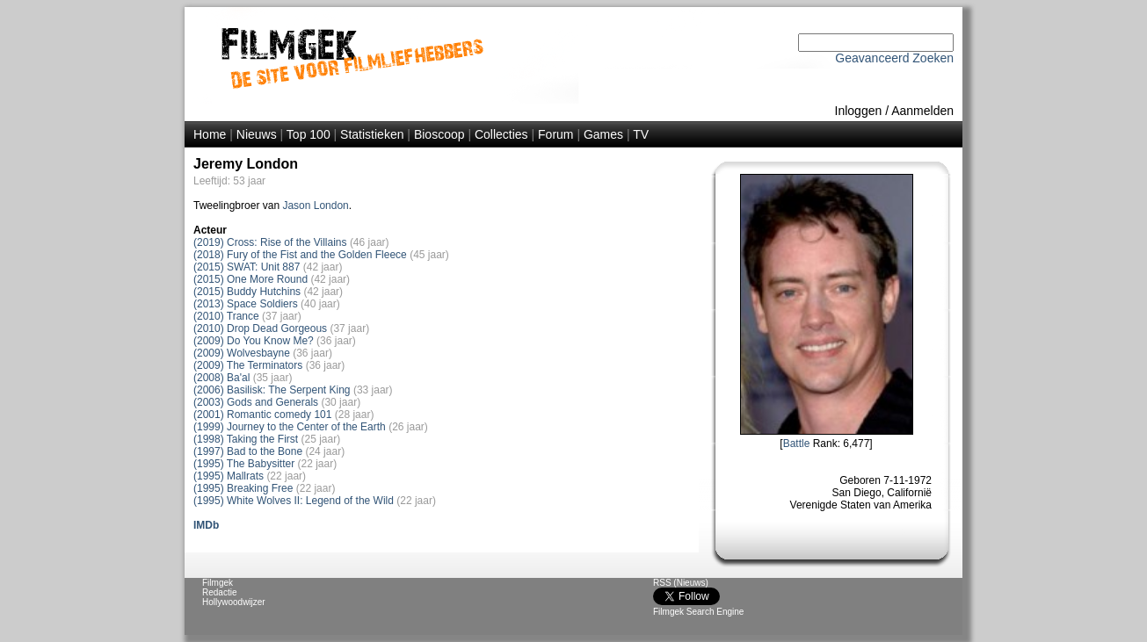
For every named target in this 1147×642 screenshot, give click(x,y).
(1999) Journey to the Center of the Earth (289, 427)
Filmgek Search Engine (698, 612)
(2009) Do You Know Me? (253, 341)
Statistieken (371, 134)
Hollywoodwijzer (233, 602)
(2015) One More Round (250, 279)
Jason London (315, 205)
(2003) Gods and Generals (255, 402)
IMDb (206, 525)
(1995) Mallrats (228, 476)
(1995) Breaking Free (243, 488)
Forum (555, 134)
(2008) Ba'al (221, 377)
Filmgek (217, 583)
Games (603, 134)
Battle (796, 443)
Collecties (501, 134)
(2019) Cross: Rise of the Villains (270, 242)
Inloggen (858, 111)
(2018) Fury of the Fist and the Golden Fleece (300, 255)
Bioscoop (439, 134)
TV (641, 134)
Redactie (219, 592)
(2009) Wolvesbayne (241, 353)
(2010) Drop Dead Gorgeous (260, 328)
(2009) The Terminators (247, 365)
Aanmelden (922, 111)
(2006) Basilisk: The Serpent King (272, 390)
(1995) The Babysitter (243, 464)
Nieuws (256, 134)
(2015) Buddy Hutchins (247, 291)
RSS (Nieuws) (680, 583)
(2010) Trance (226, 316)
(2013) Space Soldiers (245, 304)
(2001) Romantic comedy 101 (262, 414)
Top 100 (308, 134)
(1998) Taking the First (245, 439)
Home (209, 134)
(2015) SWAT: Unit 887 (246, 267)
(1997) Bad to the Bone (247, 451)
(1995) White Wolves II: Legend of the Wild (293, 500)
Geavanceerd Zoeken (894, 58)
